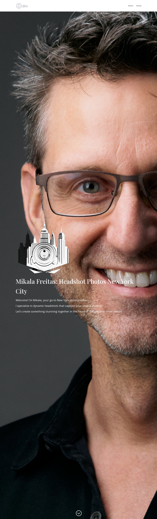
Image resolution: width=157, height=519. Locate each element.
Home (130, 6)
